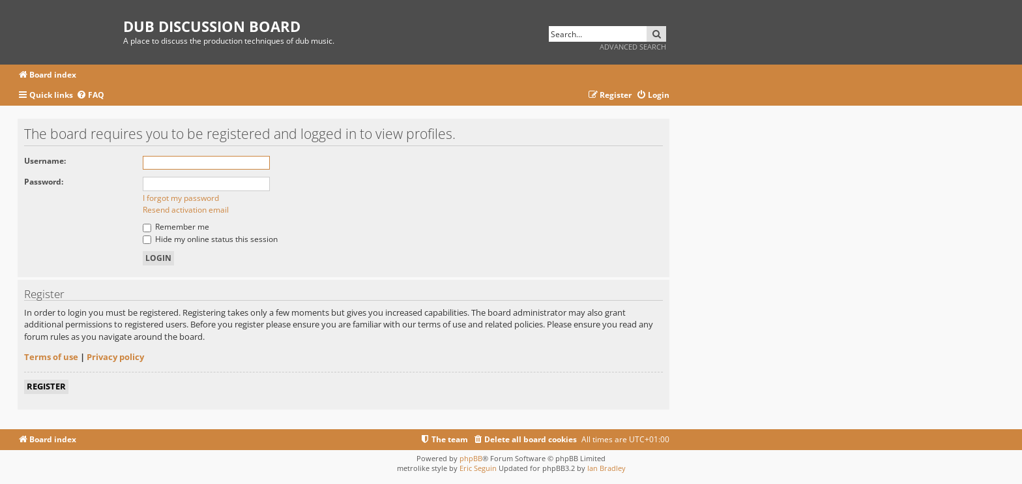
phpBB (471, 458)
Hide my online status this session (210, 239)
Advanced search (633, 47)
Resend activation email (186, 210)
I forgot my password (181, 198)
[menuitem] (90, 95)
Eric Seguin (478, 468)
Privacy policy (115, 357)
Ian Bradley (606, 468)
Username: (45, 160)
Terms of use (51, 357)
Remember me (176, 226)
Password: (43, 181)
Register (46, 386)
